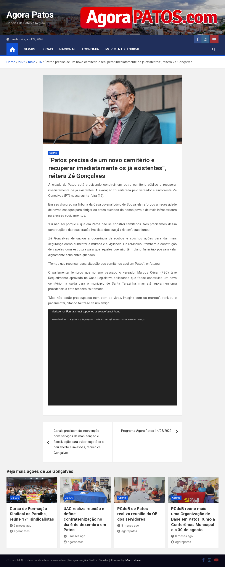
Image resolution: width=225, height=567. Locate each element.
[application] (112, 357)
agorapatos (20, 531)
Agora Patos (30, 15)
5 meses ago (20, 525)
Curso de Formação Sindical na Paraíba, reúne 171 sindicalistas (32, 514)
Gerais (29, 49)
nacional (67, 49)
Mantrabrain (133, 560)
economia (90, 49)
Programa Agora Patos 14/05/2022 (146, 431)
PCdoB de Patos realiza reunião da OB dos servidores (137, 514)
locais (47, 49)
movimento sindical (122, 49)
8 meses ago (128, 525)
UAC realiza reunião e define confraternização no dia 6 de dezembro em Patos (85, 519)
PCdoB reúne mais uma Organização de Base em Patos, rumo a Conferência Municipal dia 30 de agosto (193, 519)
